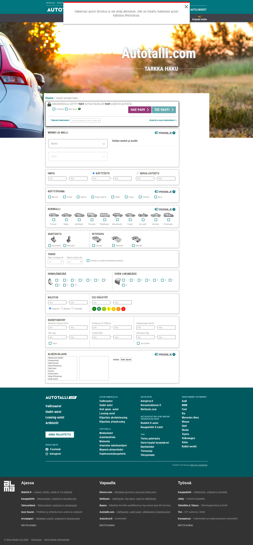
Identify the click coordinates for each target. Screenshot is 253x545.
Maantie (67, 308)
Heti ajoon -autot (108, 409)
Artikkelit (52, 423)
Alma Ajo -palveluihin (199, 465)
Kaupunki (56, 308)
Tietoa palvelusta (150, 438)
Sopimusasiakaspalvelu (112, 453)
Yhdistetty (78, 308)
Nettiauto (50, 2)
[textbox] (85, 120)
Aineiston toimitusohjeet (113, 445)
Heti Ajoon (73, 109)
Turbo (54, 343)
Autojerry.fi (147, 401)
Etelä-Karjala (62, 363)
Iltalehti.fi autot (149, 423)
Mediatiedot (106, 433)
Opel (184, 425)
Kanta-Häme (62, 373)
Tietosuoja (146, 450)
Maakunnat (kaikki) (62, 358)
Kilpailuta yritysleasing (112, 421)
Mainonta (104, 441)
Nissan (185, 421)
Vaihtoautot (53, 406)
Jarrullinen (145, 343)
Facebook (55, 449)
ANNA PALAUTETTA (59, 434)
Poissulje (165, 133)
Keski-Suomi (62, 379)
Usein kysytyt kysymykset (155, 442)
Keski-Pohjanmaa (62, 376)
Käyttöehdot (147, 446)
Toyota (185, 434)
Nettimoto (62, 2)
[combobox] (85, 120)
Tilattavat (60, 109)
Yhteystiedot (148, 455)
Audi (184, 401)
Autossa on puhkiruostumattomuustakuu (106, 260)
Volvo (185, 442)
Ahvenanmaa (62, 360)
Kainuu (62, 371)
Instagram (55, 453)
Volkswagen (188, 438)
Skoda (185, 430)
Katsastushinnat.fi (151, 405)
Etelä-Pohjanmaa (62, 365)
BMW (184, 405)
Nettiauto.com (149, 409)
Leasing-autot (55, 417)
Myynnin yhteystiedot (111, 449)
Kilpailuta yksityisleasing (113, 417)
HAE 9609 (138, 110)
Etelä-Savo (62, 368)
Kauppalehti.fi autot (152, 427)
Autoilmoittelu (107, 437)
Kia (183, 413)
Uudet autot (53, 412)
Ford (184, 409)
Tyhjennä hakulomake (60, 120)
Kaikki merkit (189, 446)
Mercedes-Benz (190, 417)
